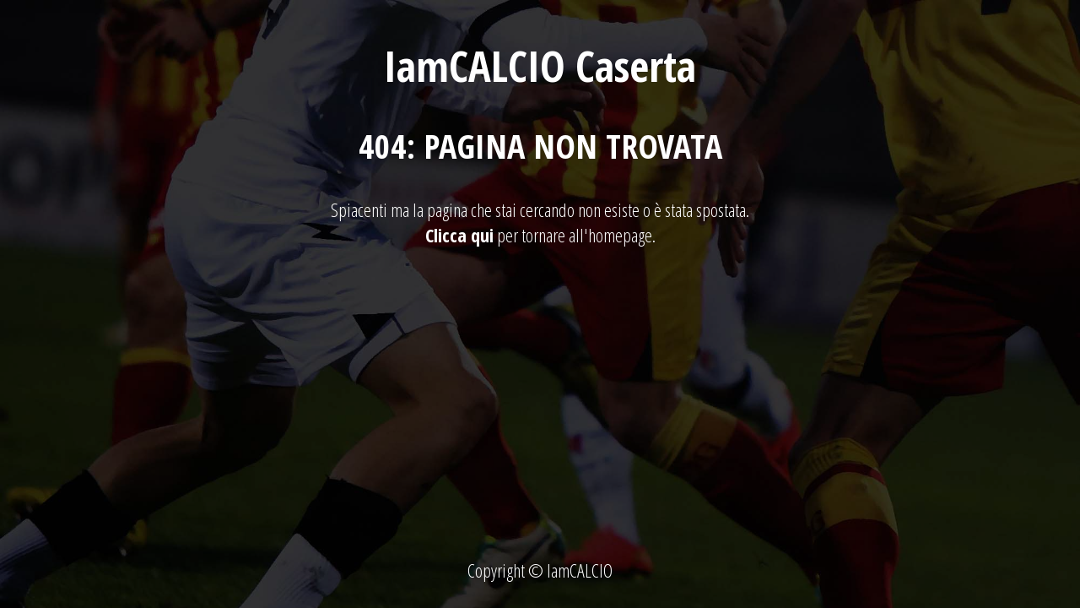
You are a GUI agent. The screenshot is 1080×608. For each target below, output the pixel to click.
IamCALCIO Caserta (540, 66)
